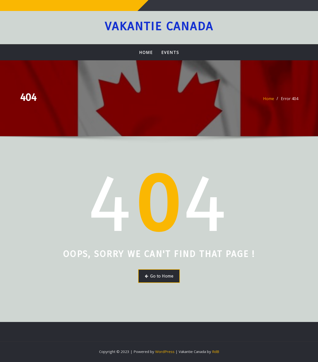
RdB (215, 351)
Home (146, 52)
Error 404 (289, 98)
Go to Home (159, 276)
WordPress (164, 351)
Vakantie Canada (159, 26)
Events (170, 52)
